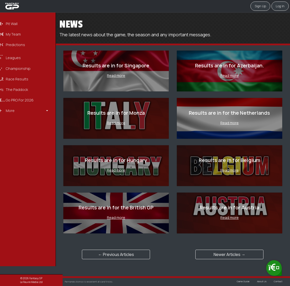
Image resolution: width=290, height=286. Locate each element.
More (13, 109)
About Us (260, 281)
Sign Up (260, 6)
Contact (277, 281)
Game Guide (241, 281)
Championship (21, 68)
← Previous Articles (121, 254)
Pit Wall (15, 23)
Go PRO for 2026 (23, 99)
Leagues (16, 56)
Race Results (20, 78)
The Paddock (20, 88)
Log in (280, 6)
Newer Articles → (231, 254)
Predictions (18, 44)
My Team (16, 34)
